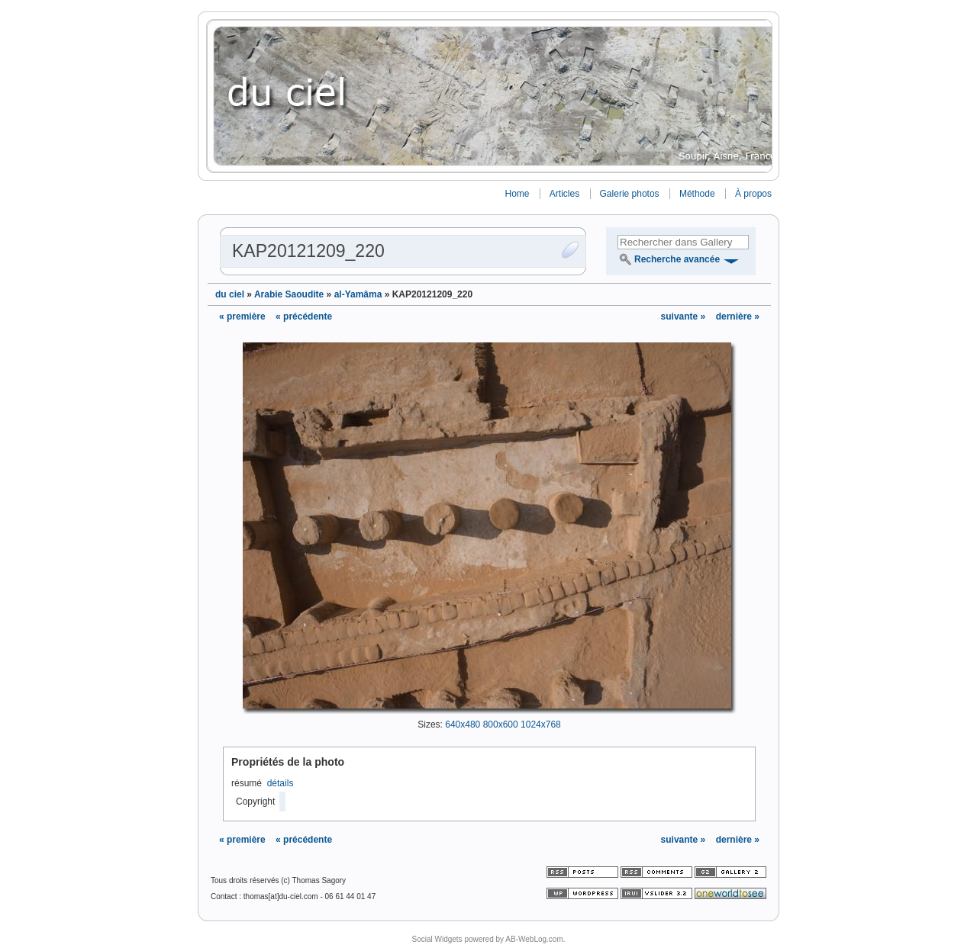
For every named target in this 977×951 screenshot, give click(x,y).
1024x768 (541, 724)
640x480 (462, 724)
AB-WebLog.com (534, 939)
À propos (753, 193)
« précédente (304, 316)
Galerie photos (629, 193)
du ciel (229, 294)
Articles (564, 193)
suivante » (684, 316)
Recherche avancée (677, 259)
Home (517, 193)
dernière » (737, 316)
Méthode (697, 193)
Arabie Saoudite (289, 294)
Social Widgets (436, 939)
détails (280, 783)
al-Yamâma (358, 294)
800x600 (500, 724)
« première (242, 316)
